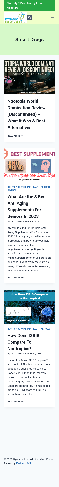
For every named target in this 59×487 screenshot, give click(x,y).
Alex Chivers (16, 221)
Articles (45, 329)
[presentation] (29, 77)
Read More (16, 135)
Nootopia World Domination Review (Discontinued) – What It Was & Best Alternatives (27, 114)
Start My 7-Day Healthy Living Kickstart (25, 5)
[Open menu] (52, 17)
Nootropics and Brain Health (23, 187)
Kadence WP (23, 463)
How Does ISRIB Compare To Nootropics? (23, 342)
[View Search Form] (29, 17)
